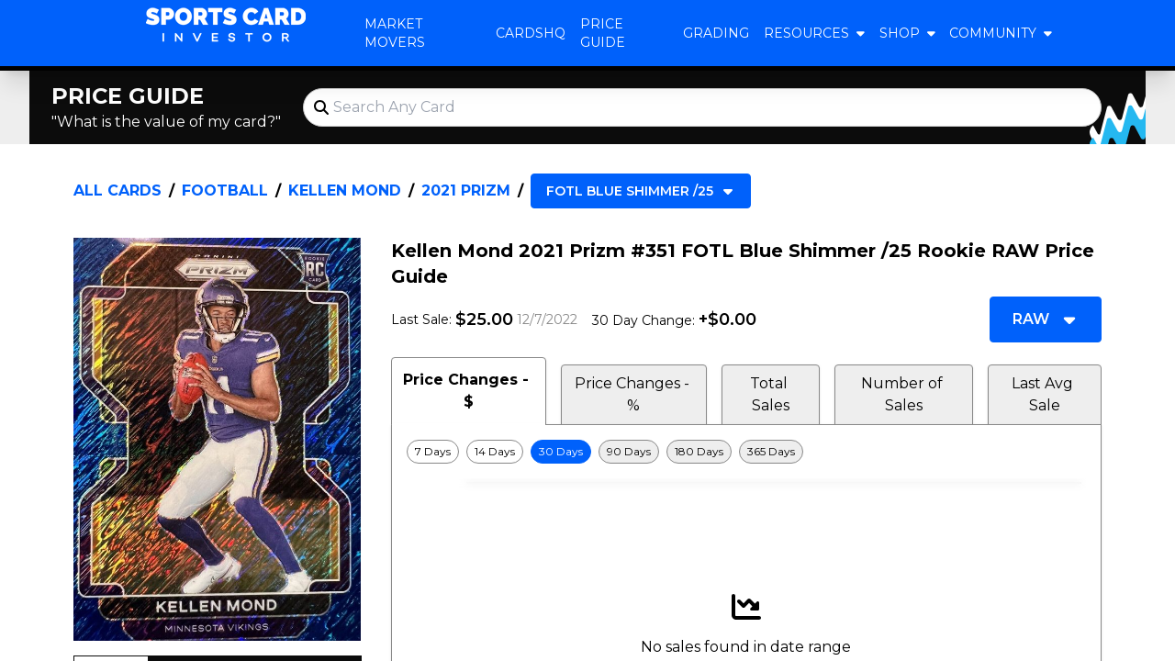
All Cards (117, 190)
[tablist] (746, 391)
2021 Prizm (465, 190)
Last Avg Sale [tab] (1044, 394)
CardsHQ (530, 33)
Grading (716, 33)
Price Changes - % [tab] (634, 394)
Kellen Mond (344, 190)
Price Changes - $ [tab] (468, 390)
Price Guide (602, 33)
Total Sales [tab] (770, 394)
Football (225, 190)
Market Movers (394, 33)
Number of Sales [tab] (903, 394)
